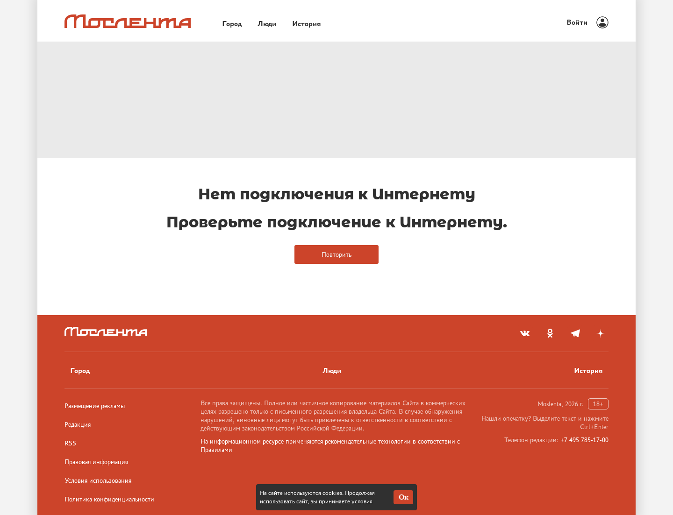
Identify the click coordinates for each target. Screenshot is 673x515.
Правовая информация (96, 462)
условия (361, 501)
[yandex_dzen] (601, 333)
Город (232, 23)
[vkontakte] (525, 333)
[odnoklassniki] (550, 333)
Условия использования (97, 480)
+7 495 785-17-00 (584, 440)
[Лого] (127, 21)
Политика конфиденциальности (109, 499)
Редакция (77, 424)
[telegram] (575, 333)
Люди (267, 23)
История (306, 23)
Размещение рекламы (94, 405)
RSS (70, 443)
